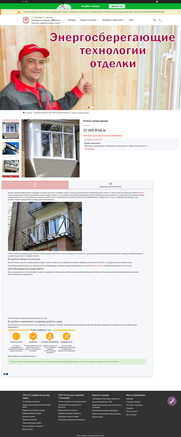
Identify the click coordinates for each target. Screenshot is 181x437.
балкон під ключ (97, 266)
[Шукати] (154, 20)
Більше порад (97, 417)
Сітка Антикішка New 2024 (102, 402)
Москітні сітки (27, 429)
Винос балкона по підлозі (67, 410)
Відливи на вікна (28, 417)
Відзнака (129, 399)
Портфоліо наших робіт (113, 20)
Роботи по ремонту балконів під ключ (72, 402)
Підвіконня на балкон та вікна (33, 410)
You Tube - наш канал (134, 405)
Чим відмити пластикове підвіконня (105, 399)
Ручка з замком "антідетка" (32, 426)
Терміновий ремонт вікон (32, 423)
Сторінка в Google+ (133, 402)
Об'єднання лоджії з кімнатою (69, 413)
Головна (71, 20)
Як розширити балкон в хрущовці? (105, 410)
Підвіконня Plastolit (29, 420)
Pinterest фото (131, 411)
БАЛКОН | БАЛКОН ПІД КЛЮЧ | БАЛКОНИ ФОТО (52, 113)
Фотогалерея (131, 415)
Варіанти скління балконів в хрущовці (106, 414)
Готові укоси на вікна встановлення (71, 420)
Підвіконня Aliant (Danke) (31, 413)
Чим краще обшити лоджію (68, 417)
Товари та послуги (88, 20)
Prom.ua (101, 435)
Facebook (129, 408)
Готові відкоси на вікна (31, 402)
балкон (141, 193)
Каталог (29, 113)
